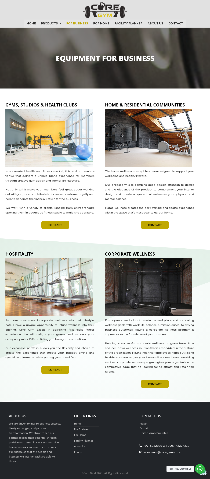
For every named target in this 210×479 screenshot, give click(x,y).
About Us (155, 23)
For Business (77, 23)
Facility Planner (128, 23)
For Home (101, 23)
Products (51, 23)
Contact (175, 23)
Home (31, 23)
